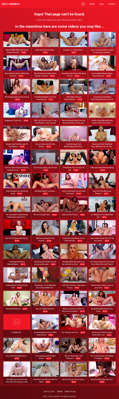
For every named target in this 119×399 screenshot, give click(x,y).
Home (92, 4)
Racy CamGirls (14, 4)
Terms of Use (70, 391)
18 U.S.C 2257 (49, 391)
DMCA (59, 391)
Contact (111, 4)
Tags (101, 4)
